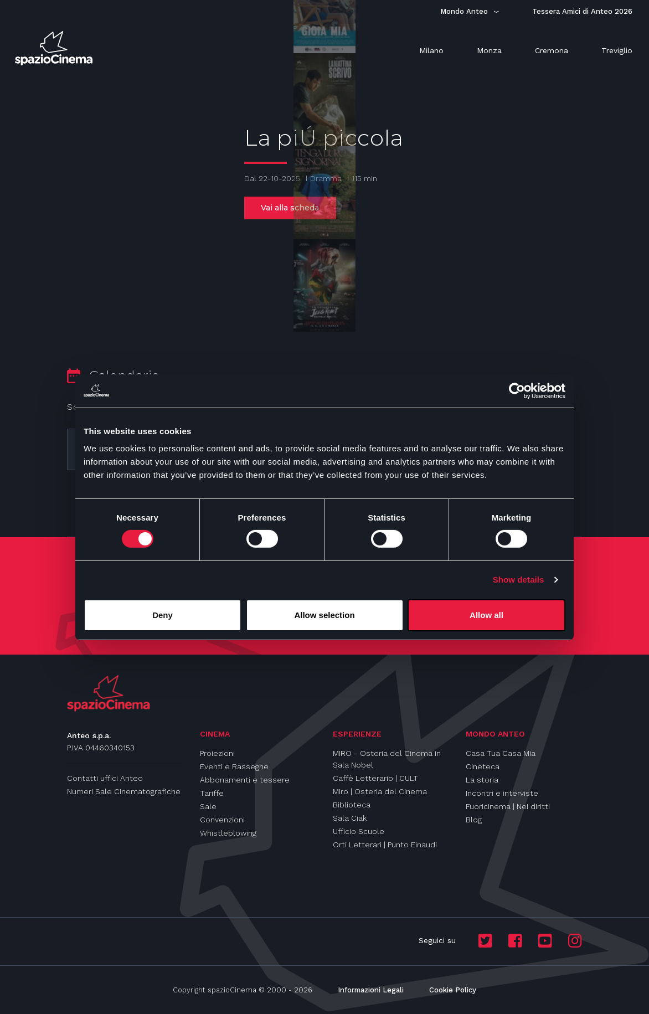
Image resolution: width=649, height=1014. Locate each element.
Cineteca (482, 766)
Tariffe (212, 793)
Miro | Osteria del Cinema (380, 791)
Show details (518, 579)
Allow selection (324, 615)
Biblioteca (351, 804)
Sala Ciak (350, 818)
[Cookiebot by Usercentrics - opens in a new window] (516, 390)
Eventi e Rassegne (234, 766)
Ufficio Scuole (358, 831)
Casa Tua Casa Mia (500, 753)
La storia (482, 779)
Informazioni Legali (371, 990)
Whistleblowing (228, 832)
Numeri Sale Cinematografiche (124, 791)
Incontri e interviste (502, 793)
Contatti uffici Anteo (105, 778)
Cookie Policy (452, 990)
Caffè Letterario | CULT (375, 778)
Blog (474, 819)
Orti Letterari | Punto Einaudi (385, 844)
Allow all (486, 615)
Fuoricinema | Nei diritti (508, 806)
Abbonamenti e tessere (245, 779)
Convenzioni (222, 819)
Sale (208, 806)
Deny (162, 615)
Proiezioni (217, 753)
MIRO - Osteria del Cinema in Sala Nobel (387, 759)
